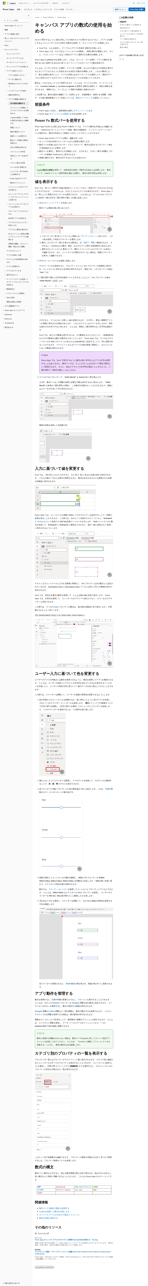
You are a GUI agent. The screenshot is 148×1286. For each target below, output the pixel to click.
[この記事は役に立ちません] (123, 59)
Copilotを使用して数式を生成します (54, 1211)
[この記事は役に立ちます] (120, 59)
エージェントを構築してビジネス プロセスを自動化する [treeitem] (19, 110)
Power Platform (48, 17)
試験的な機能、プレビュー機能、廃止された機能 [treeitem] (18, 245)
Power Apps (62, 17)
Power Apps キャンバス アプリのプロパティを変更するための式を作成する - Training (66, 1240)
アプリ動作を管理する (128, 39)
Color (56, 607)
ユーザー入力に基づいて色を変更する (131, 35)
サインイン (141, 3)
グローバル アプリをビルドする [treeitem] (18, 212)
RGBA (68, 983)
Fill (85, 877)
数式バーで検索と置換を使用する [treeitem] (19, 141)
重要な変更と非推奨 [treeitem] (14, 302)
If (108, 607)
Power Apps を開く (137, 9)
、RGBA (107, 789)
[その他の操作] (111, 17)
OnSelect (56, 1003)
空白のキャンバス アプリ (49, 202)
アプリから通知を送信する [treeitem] (18, 229)
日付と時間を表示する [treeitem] (18, 147)
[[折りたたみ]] (28, 15)
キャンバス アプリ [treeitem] (13, 54)
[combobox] (16, 20)
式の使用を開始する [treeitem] (17, 103)
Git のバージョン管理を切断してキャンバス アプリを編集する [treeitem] (18, 237)
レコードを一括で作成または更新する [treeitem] (19, 172)
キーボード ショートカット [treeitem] (17, 62)
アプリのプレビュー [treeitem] (14, 251)
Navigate (75, 1003)
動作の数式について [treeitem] (17, 132)
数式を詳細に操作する (48, 1218)
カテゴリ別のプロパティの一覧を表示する (131, 43)
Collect (52, 1011)
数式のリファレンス (84, 97)
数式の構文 (124, 47)
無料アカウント (120, 9)
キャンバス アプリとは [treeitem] (15, 58)
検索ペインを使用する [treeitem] (18, 136)
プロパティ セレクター (58, 889)
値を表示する (125, 28)
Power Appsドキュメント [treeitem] (14, 25)
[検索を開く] (133, 3)
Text (102, 194)
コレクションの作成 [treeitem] (17, 151)
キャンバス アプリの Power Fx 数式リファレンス (59, 1214)
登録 (53, 110)
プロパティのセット (88, 236)
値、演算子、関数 (87, 242)
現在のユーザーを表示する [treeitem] (19, 157)
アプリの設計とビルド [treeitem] (16, 75)
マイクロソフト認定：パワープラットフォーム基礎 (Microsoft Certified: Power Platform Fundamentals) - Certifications (73, 1253)
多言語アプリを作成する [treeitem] (17, 218)
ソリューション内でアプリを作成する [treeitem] (18, 188)
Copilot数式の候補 (44, 170)
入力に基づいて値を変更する (130, 31)
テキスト (43, 260)
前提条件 (123, 22)
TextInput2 (41, 521)
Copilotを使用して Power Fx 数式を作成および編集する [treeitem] (19, 120)
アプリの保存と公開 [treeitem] (14, 255)
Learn (37, 17)
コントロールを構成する (61, 114)
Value (79, 892)
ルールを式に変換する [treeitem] (18, 167)
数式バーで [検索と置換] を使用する (54, 1208)
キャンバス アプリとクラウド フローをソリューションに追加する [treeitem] (18, 197)
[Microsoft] (4, 3)
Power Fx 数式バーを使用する (130, 25)
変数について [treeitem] (15, 127)
